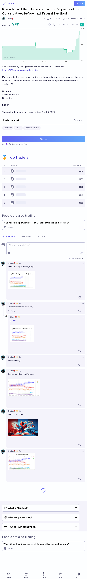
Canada (18, 128)
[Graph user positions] (54, 24)
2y (20, 371)
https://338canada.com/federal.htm (20, 70)
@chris (13, 320)
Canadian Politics (32, 128)
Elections (7, 128)
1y (20, 263)
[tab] (9, 236)
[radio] (59, 24)
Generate (78, 120)
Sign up (79, 3)
